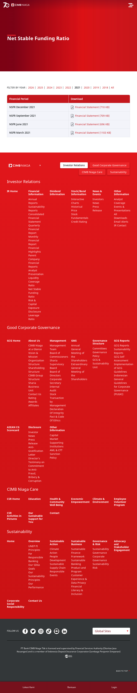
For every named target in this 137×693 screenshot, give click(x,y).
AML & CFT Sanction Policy (56, 453)
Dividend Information (57, 192)
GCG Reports (121, 345)
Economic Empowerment (80, 500)
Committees (100, 348)
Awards (32, 401)
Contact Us (34, 394)
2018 (105, 87)
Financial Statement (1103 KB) (93, 132)
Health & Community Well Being (57, 502)
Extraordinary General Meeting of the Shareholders (79, 371)
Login (114, 687)
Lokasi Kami (28, 687)
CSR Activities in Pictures (14, 516)
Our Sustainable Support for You (35, 517)
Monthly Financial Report (33, 240)
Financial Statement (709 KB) (92, 115)
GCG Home (13, 340)
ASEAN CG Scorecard (13, 428)
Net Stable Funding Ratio (34, 292)
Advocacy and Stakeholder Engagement (122, 545)
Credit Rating (79, 221)
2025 (40, 87)
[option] (68, 35)
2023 (59, 87)
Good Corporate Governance (109, 165)
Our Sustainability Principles (36, 576)
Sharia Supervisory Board (57, 364)
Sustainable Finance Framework (78, 552)
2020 (87, 87)
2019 (96, 87)
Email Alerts (121, 221)
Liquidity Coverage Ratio (34, 281)
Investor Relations (74, 165)
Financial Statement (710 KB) (92, 107)
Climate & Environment (101, 500)
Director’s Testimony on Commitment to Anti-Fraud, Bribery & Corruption (36, 470)
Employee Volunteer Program (120, 502)
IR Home (12, 191)
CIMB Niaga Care (92, 172)
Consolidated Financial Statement (36, 217)
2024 (49, 87)
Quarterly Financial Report (34, 229)
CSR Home (13, 499)
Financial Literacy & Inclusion (77, 590)
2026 (31, 87)
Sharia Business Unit (33, 386)
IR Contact (120, 225)
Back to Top (123, 671)
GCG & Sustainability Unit (101, 363)
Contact (54, 513)
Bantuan (71, 687)
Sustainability (118, 172)
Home (10, 541)
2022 (68, 87)
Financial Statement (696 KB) (92, 124)
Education (34, 499)
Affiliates (33, 405)
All (112, 87)
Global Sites (103, 631)
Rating (32, 398)
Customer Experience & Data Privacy (79, 578)
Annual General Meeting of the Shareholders (79, 353)
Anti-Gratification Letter (35, 450)
